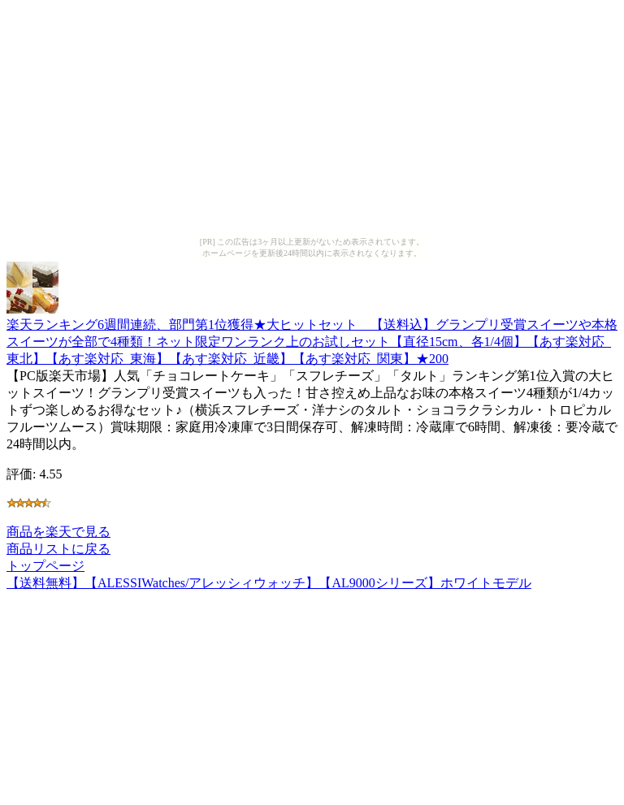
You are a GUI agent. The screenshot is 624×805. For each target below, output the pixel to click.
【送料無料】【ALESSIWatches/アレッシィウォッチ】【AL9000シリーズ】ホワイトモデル (268, 583)
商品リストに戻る (58, 549)
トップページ (45, 566)
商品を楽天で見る (58, 532)
